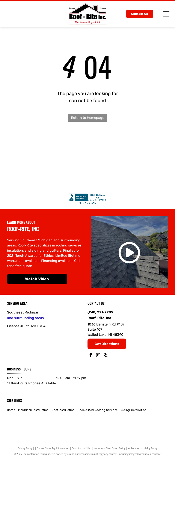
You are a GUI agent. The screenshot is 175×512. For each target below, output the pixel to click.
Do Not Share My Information (53, 501)
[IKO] (31, 212)
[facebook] (91, 409)
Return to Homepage (87, 118)
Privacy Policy (25, 501)
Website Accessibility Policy (142, 501)
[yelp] (106, 409)
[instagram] (98, 409)
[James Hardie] (87, 212)
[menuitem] (12, 463)
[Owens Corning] (144, 156)
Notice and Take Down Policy (109, 501)
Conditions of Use (81, 501)
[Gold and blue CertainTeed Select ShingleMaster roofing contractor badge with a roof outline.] (87, 156)
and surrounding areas (25, 371)
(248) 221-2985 (100, 365)
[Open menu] (166, 14)
